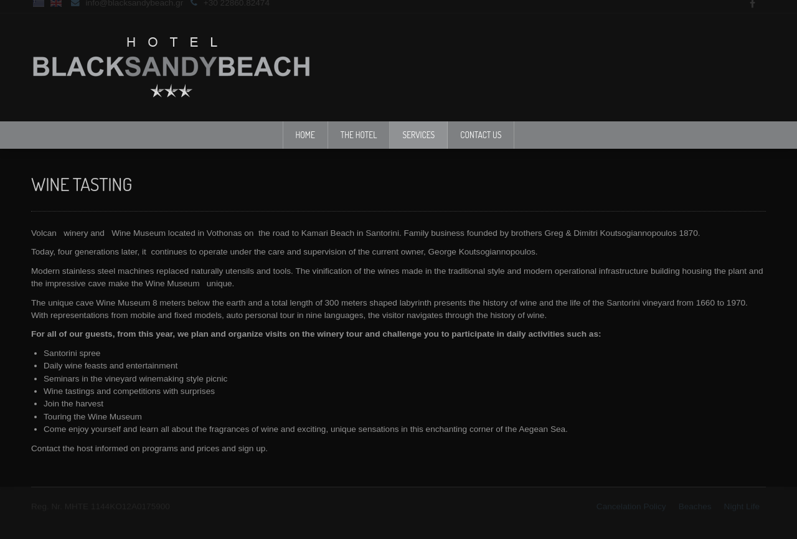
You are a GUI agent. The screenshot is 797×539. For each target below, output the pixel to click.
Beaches (695, 505)
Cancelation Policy (631, 505)
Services (418, 134)
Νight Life (742, 505)
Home (305, 134)
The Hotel (359, 134)
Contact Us (480, 134)
